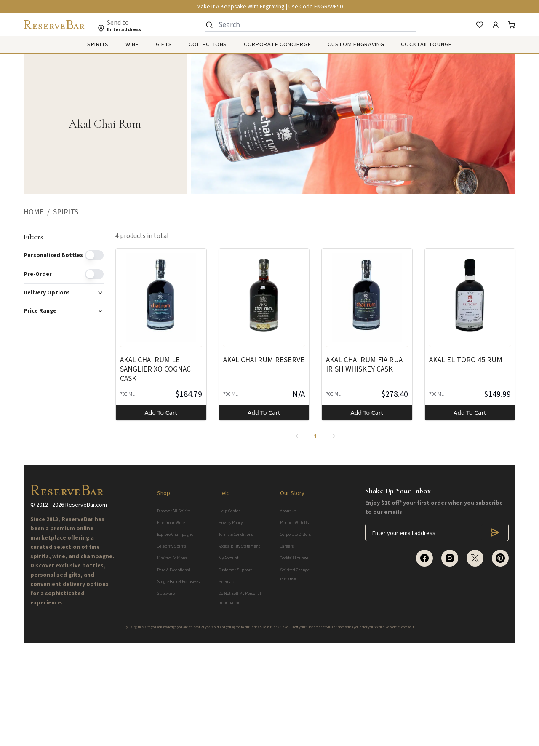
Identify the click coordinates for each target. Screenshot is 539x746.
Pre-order (38, 274)
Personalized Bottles (53, 255)
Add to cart (161, 413)
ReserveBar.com (86, 607)
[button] (38, 212)
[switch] (94, 255)
